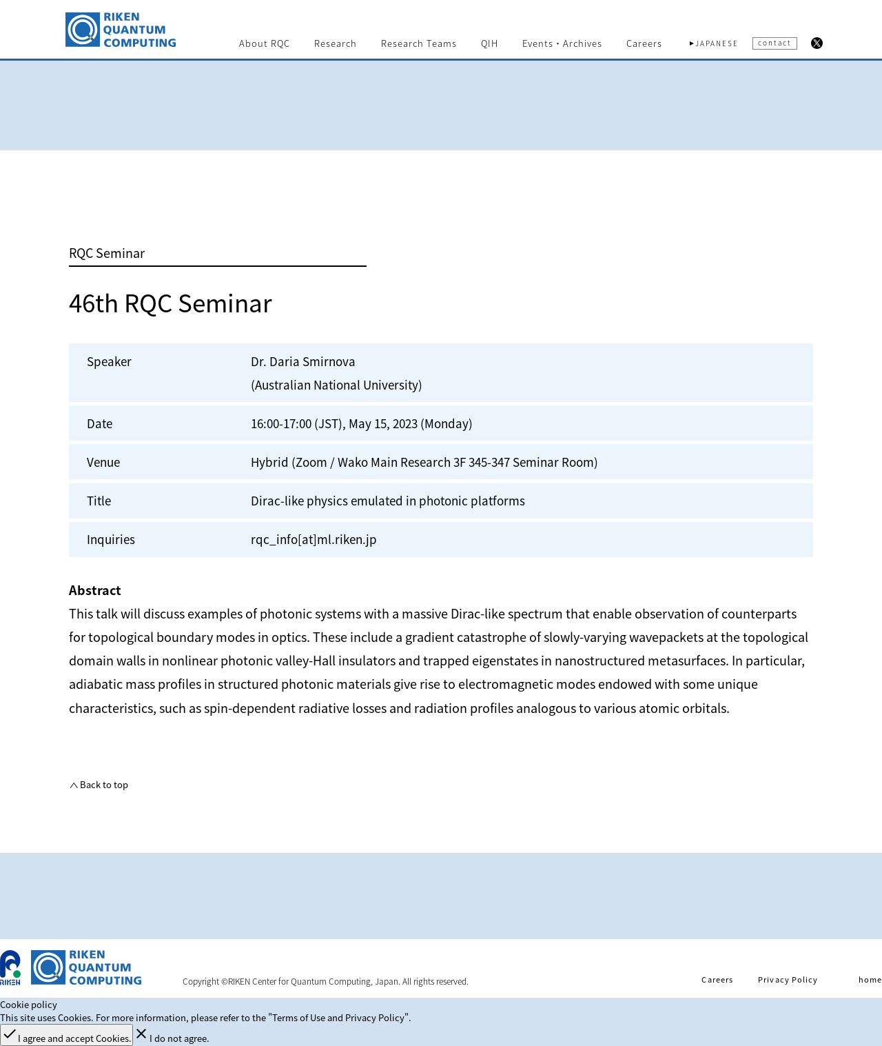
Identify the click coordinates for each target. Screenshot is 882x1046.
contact (775, 42)
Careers (644, 43)
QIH (489, 43)
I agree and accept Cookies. (66, 1035)
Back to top (103, 784)
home (870, 979)
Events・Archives (562, 43)
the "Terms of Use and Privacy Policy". (331, 1017)
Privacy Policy (788, 979)
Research (335, 43)
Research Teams (419, 43)
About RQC (264, 43)
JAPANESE (717, 43)
